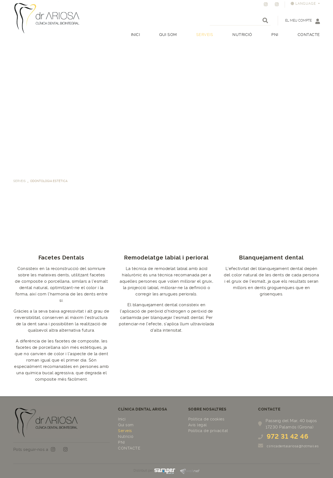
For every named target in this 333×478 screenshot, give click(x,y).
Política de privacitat (208, 430)
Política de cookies (206, 419)
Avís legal (197, 425)
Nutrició (125, 436)
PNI (121, 442)
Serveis (19, 181)
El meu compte (302, 21)
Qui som (126, 425)
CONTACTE (129, 448)
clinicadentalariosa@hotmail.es (293, 446)
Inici (122, 419)
